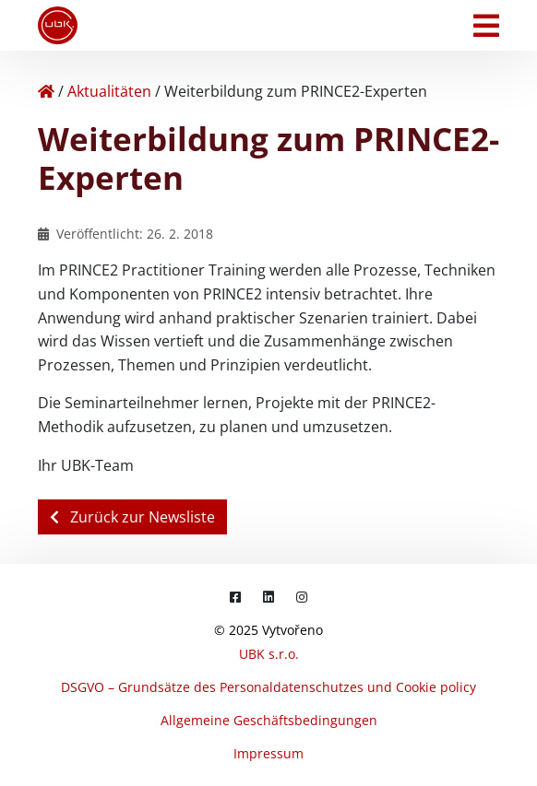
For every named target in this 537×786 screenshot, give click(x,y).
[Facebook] (235, 596)
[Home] (46, 91)
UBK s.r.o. (269, 654)
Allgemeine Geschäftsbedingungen (269, 720)
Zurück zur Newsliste (132, 517)
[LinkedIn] (268, 596)
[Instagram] (301, 596)
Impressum (268, 753)
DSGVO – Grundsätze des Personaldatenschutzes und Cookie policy (268, 687)
